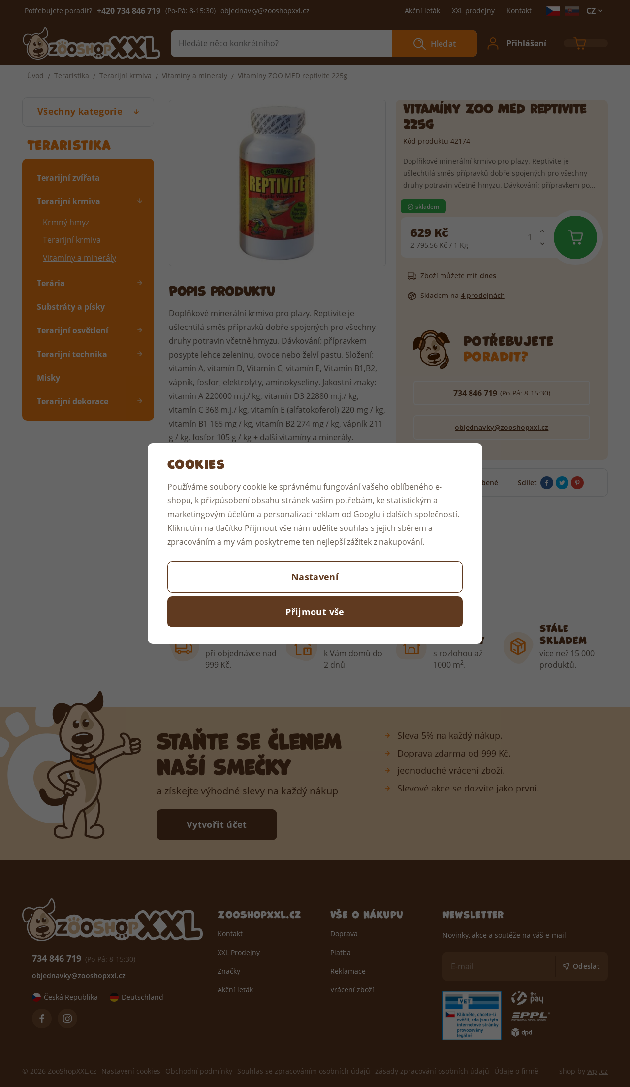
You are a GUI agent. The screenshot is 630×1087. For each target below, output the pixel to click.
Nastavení (315, 577)
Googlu (366, 514)
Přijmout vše (314, 612)
